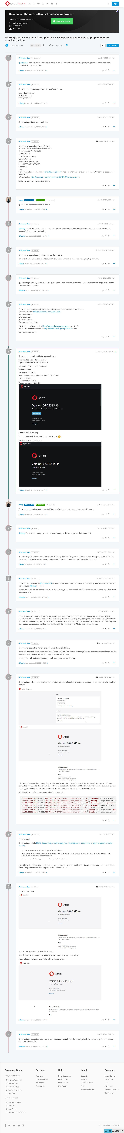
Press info (109, 1079)
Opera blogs (63, 1079)
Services (40, 1070)
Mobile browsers (11, 1098)
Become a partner (112, 1089)
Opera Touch (11, 1109)
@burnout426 (46, 583)
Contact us (109, 1093)
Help (60, 1070)
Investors (108, 1086)
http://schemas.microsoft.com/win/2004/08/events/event (55, 177)
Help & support (64, 1076)
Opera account (42, 1079)
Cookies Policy (87, 1083)
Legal (84, 1070)
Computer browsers (12, 1076)
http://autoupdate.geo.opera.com (46, 312)
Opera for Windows (16, 45)
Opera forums (63, 1083)
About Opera (110, 1076)
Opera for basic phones (15, 1112)
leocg (21, 200)
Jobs (107, 1083)
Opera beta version (14, 1090)
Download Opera (63, 21)
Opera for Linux (12, 1087)
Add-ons (39, 1076)
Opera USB (10, 1093)
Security (84, 1076)
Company (110, 1070)
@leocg (35, 224)
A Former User (24, 58)
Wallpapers (40, 1083)
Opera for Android (13, 1102)
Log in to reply (112, 45)
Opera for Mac (12, 1083)
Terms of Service (87, 1089)
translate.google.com (52, 172)
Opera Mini (10, 1106)
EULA (83, 1086)
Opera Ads (40, 1086)
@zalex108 (36, 58)
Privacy (84, 1079)
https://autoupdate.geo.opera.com (56, 326)
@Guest (35, 84)
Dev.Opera (62, 1086)
